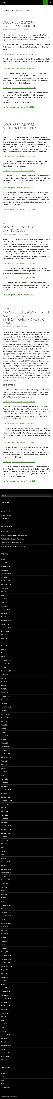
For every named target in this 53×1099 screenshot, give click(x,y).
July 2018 (4, 887)
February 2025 (5, 610)
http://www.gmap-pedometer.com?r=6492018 (19, 156)
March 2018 (4, 901)
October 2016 (5, 963)
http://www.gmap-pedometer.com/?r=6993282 (19, 107)
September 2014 (6, 1053)
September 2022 (6, 714)
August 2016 (5, 970)
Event (3, 1073)
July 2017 (4, 930)
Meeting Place (5, 511)
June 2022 (4, 725)
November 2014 (6, 1045)
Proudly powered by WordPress (9, 1096)
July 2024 (4, 635)
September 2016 (6, 966)
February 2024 (5, 653)
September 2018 (6, 880)
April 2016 (4, 984)
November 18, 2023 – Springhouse (19, 228)
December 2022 (6, 703)
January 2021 (5, 786)
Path (4, 223)
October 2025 (5, 581)
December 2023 (6, 660)
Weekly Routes (6, 515)
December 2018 (6, 869)
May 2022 (4, 728)
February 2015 (5, 1035)
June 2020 (4, 811)
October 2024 (5, 624)
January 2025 (5, 613)
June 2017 (4, 934)
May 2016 (4, 981)
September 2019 (6, 836)
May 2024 (4, 642)
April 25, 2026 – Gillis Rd (8, 532)
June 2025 (4, 595)
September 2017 (6, 923)
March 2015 (4, 1031)
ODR (3, 2)
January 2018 (5, 908)
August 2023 (5, 674)
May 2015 (4, 1024)
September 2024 (6, 628)
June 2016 (4, 977)
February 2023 (5, 696)
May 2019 (4, 851)
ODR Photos (5, 518)
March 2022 (4, 736)
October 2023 (5, 667)
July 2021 (4, 764)
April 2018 (4, 898)
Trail (9, 308)
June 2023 (4, 682)
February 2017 (5, 948)
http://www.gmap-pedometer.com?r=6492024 (19, 209)
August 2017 (5, 927)
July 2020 (4, 808)
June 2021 (4, 768)
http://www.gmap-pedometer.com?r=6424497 (19, 462)
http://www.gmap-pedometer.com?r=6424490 (19, 442)
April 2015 (4, 1027)
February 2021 (5, 782)
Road (4, 19)
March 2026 (4, 563)
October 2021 (5, 754)
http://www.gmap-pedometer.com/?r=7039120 (19, 54)
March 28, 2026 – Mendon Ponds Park (13, 546)
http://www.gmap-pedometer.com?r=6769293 (19, 263)
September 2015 (6, 1009)
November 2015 (6, 1002)
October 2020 (5, 797)
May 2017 (4, 937)
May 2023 (4, 685)
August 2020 (5, 804)
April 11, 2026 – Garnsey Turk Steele (12, 539)
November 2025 (6, 577)
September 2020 (6, 800)
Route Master (23, 29)
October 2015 (5, 1006)
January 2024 (5, 656)
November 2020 (6, 793)
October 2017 (5, 919)
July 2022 (4, 721)
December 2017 (6, 912)
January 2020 (5, 822)
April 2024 (4, 646)
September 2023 (6, 671)
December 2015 (6, 999)
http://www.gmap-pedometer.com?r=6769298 (19, 295)
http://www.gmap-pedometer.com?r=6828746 (19, 402)
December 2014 (6, 1042)
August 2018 (5, 883)
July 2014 (4, 1060)
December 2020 (6, 790)
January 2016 (5, 995)
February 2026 (5, 566)
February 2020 (5, 818)
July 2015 (4, 1017)
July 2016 (4, 973)
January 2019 (5, 865)
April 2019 (4, 854)
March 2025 (4, 606)
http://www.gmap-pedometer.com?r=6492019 (19, 188)
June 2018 (4, 890)
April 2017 (4, 941)
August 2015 (5, 1013)
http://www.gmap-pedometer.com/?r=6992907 (19, 88)
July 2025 (4, 592)
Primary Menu (50, 2)
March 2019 (4, 858)
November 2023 (6, 664)
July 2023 (4, 678)
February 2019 (5, 862)
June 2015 (4, 1020)
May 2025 (4, 599)
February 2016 (5, 991)
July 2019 (4, 844)
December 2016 (6, 955)
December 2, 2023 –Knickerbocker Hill (20, 24)
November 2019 (6, 829)
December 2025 (6, 574)
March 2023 (4, 692)
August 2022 (5, 718)
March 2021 (4, 779)
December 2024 (6, 617)
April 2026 (4, 559)
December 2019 (6, 826)
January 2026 (5, 570)
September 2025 (6, 584)
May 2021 (4, 772)
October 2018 (5, 876)
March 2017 (4, 945)
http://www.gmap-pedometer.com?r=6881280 (19, 171)
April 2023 (4, 689)
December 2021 (6, 746)
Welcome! (4, 508)
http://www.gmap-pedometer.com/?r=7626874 (19, 278)
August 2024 (5, 631)
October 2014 (5, 1049)
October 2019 (5, 833)
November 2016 (6, 959)
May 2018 (4, 894)
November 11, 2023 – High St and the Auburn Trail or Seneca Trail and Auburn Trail (26, 317)
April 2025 (4, 602)
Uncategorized (5, 1087)
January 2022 (5, 743)
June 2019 (4, 847)
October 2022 (5, 710)
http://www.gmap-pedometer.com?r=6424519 (19, 481)
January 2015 (5, 1038)
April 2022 (4, 732)
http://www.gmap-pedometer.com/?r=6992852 (19, 68)
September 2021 (6, 757)
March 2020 (4, 815)
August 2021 (5, 761)
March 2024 (4, 649)
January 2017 (5, 952)
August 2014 (5, 1056)
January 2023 (5, 700)
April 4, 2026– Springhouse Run (11, 542)
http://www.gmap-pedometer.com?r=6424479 (19, 423)
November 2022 (6, 707)
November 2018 (6, 872)
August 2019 (5, 840)
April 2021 (4, 775)
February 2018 (5, 905)
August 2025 (5, 588)
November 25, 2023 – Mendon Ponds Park (20, 126)
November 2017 (6, 916)
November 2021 (6, 750)
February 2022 (5, 739)
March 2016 (4, 988)
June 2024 (4, 638)
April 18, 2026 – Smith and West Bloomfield (14, 535)
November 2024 (6, 620)
